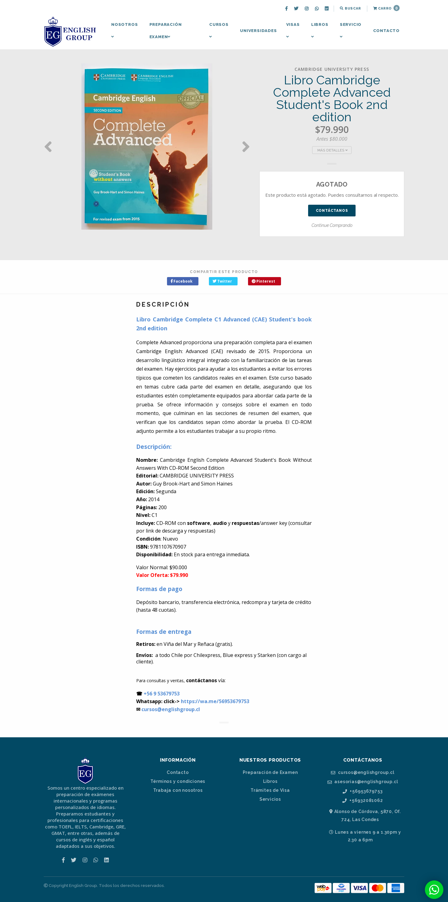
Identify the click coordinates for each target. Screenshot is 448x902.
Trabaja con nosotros (178, 790)
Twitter (222, 281)
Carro (386, 8)
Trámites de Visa (270, 790)
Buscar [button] (350, 8)
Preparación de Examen (270, 772)
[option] (147, 146)
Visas (293, 30)
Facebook (182, 281)
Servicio (350, 30)
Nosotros (124, 30)
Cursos (219, 30)
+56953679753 (362, 791)
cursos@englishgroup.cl (362, 772)
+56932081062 (362, 800)
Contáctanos (332, 210)
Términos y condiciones (178, 781)
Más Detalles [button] (332, 150)
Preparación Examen (165, 30)
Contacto (386, 30)
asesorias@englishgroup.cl (363, 781)
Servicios (270, 799)
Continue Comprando (332, 225)
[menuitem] (287, 8)
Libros (319, 30)
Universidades (258, 30)
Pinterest (263, 281)
